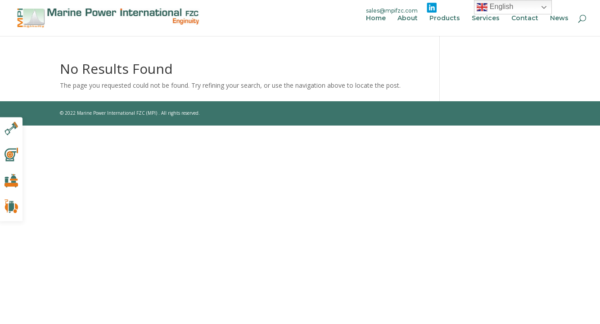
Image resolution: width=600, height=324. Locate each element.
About (407, 18)
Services (486, 18)
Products (444, 18)
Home (376, 18)
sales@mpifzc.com (392, 10)
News (559, 18)
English (495, 7)
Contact (524, 18)
